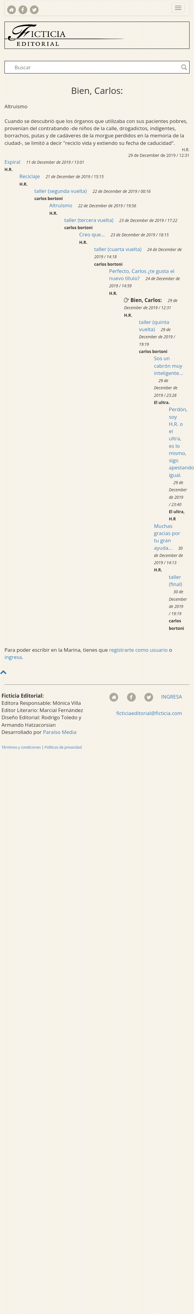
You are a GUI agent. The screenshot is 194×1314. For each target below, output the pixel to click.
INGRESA (171, 696)
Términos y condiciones (21, 747)
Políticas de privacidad (63, 747)
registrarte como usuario (138, 649)
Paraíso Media (60, 732)
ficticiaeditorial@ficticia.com (149, 713)
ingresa (13, 657)
